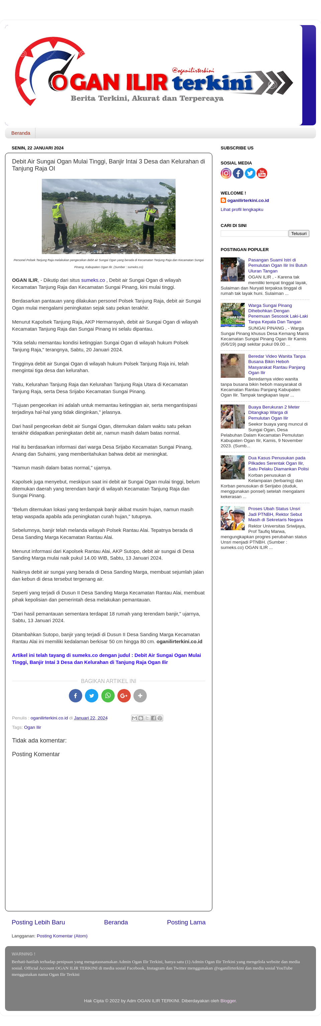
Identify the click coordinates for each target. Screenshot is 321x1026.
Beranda (20, 133)
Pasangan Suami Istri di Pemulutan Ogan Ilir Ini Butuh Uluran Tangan (277, 265)
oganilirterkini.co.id (248, 200)
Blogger (228, 1000)
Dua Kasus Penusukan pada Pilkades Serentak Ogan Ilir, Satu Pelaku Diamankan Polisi (278, 463)
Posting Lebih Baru (38, 922)
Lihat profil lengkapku (242, 209)
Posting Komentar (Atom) (62, 935)
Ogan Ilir (32, 727)
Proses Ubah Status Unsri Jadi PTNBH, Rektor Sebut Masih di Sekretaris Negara (275, 514)
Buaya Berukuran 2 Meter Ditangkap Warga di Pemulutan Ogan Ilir (274, 412)
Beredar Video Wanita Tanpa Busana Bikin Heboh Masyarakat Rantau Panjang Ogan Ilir (277, 364)
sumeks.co (93, 280)
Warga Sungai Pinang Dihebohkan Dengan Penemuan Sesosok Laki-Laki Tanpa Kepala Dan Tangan (278, 313)
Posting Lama (186, 922)
